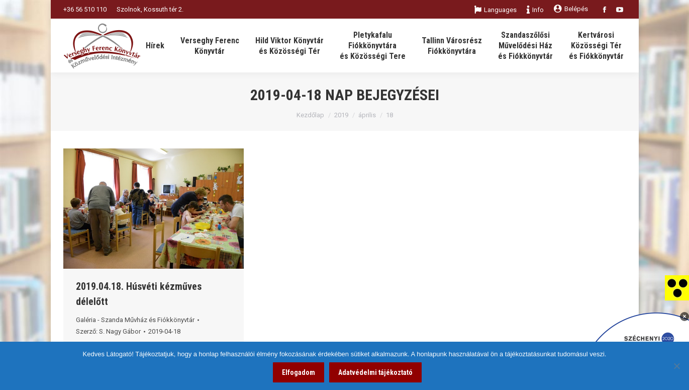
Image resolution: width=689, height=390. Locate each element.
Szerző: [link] (108, 331)
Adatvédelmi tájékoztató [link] (375, 372)
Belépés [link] (571, 9)
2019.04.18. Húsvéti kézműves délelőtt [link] (139, 293)
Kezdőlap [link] (310, 115)
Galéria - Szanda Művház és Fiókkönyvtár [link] (135, 320)
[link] (677, 287)
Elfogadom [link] (298, 372)
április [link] (367, 115)
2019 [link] (341, 115)
